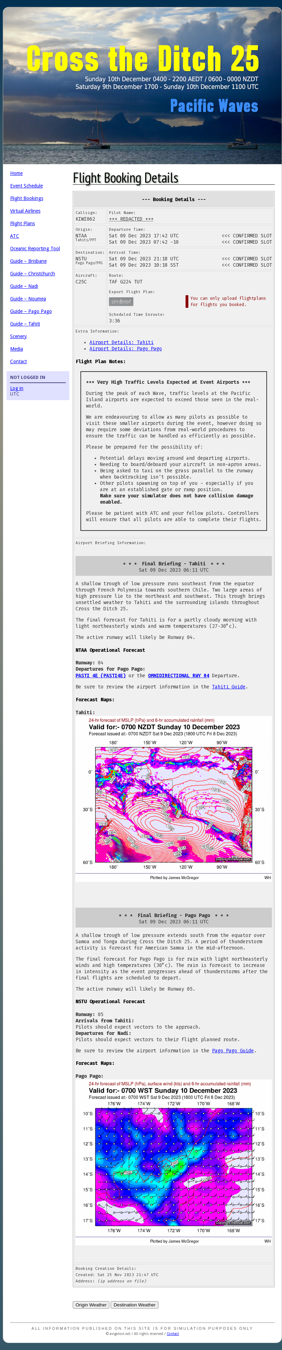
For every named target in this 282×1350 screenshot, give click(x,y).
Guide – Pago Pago (31, 311)
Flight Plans (22, 223)
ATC (14, 236)
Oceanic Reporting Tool (35, 248)
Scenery (18, 336)
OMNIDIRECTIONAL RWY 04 (178, 675)
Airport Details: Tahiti (121, 342)
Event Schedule (26, 186)
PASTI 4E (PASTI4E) (101, 675)
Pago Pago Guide (233, 1051)
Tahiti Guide (228, 687)
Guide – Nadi (24, 286)
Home (16, 173)
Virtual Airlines (25, 211)
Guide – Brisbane (28, 261)
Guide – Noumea (28, 299)
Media (16, 349)
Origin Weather (91, 1304)
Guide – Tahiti (25, 324)
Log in (16, 388)
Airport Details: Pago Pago (125, 349)
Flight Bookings (26, 198)
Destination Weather (134, 1304)
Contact (18, 361)
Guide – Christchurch (32, 273)
